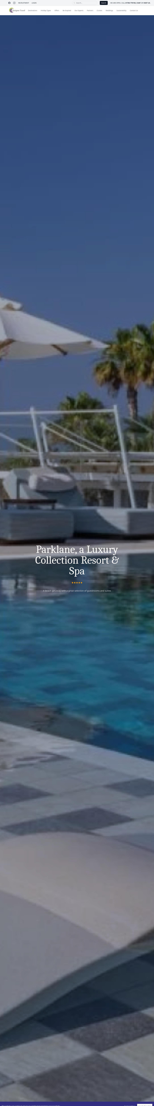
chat (138, 3)
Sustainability (121, 10)
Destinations (32, 10)
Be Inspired (67, 10)
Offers (56, 10)
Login (34, 3)
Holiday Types (46, 10)
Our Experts (79, 10)
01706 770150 (130, 3)
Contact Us (134, 10)
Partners (90, 10)
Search (103, 3)
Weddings (109, 10)
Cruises (99, 10)
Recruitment (23, 3)
